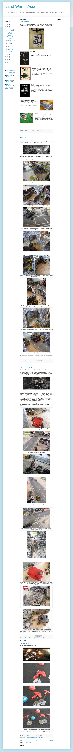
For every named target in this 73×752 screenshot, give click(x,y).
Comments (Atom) (28, 742)
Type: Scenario (9, 83)
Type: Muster (41, 737)
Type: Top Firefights (9, 89)
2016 (8, 23)
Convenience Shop (26, 367)
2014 (8, 26)
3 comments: (32, 360)
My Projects (25, 15)
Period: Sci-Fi (36, 737)
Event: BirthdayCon (26, 361)
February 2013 (10, 49)
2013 (8, 27)
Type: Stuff (8, 84)
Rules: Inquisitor (36, 361)
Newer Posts (22, 740)
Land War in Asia (20, 6)
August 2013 (9, 41)
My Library (11, 15)
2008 (8, 59)
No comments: (32, 735)
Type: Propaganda (9, 80)
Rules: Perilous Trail (9, 74)
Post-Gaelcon (24, 22)
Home (5, 15)
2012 (8, 53)
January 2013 (9, 51)
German (51, 731)
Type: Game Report (42, 361)
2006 (8, 62)
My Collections (18, 15)
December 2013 (10, 29)
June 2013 (9, 43)
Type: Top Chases (9, 87)
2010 (8, 56)
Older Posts (51, 740)
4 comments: (32, 130)
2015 (8, 24)
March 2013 (9, 48)
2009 (8, 57)
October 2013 (9, 32)
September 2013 (10, 40)
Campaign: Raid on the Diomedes (28, 737)
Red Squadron (24, 643)
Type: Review (8, 81)
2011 (8, 54)
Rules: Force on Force (10, 72)
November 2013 (10, 30)
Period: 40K (31, 361)
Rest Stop (23, 137)
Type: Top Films (9, 88)
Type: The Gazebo (9, 85)
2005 (8, 64)
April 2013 (9, 46)
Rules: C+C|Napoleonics (10, 70)
